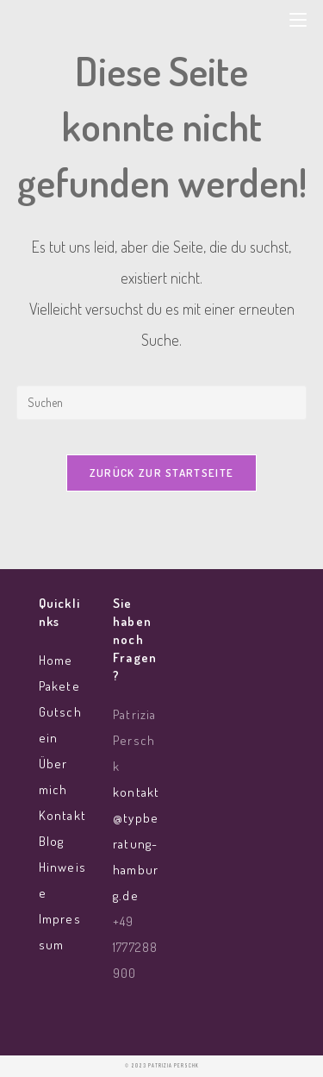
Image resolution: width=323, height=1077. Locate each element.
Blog (51, 841)
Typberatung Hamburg (130, 24)
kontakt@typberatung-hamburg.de (136, 844)
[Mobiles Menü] (298, 18)
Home (55, 660)
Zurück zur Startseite (161, 472)
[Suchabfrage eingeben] (161, 402)
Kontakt (62, 815)
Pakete (59, 686)
